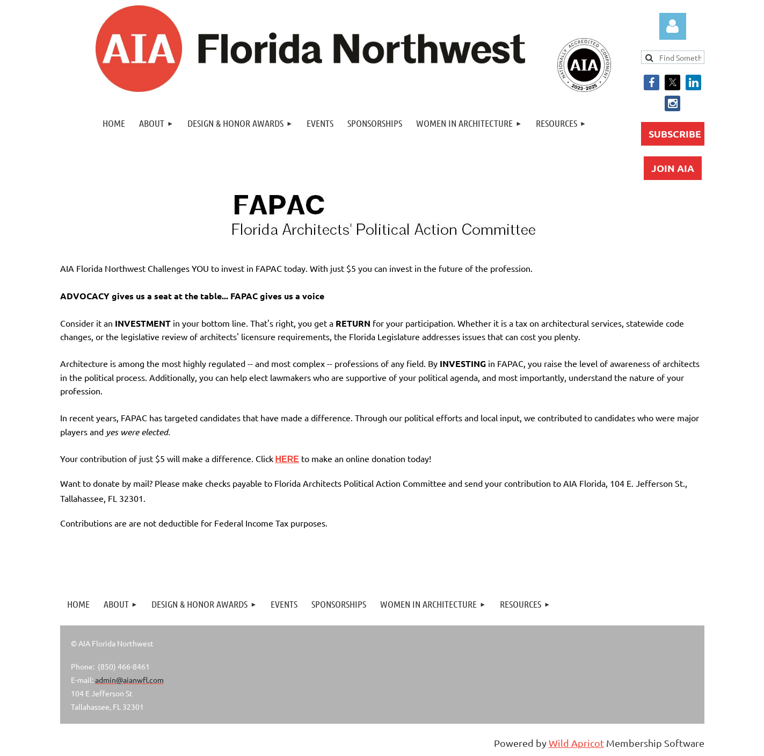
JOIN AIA (672, 168)
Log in (672, 26)
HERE (287, 459)
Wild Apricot (576, 742)
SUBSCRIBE (675, 133)
